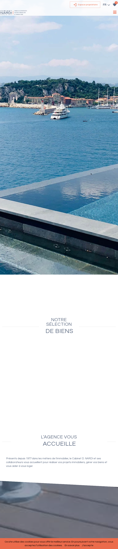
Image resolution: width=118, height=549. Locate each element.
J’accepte (87, 545)
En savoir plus (72, 545)
